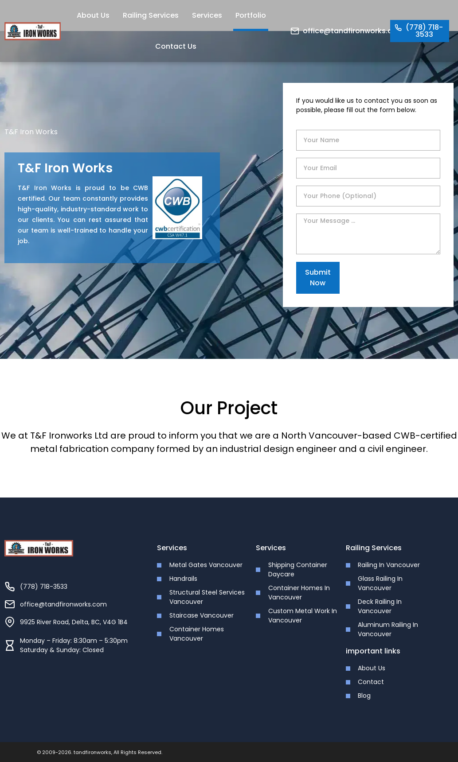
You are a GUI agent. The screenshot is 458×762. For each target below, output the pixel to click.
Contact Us (175, 46)
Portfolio (250, 15)
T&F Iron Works (31, 132)
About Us (93, 15)
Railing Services (151, 15)
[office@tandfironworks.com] (294, 31)
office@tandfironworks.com (353, 31)
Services (207, 15)
